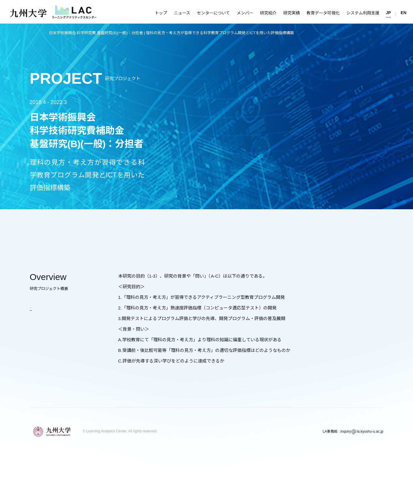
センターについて (213, 13)
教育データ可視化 (323, 13)
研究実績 (291, 13)
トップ (161, 13)
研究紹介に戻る (45, 306)
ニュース (182, 13)
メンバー (245, 13)
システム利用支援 (362, 13)
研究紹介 (268, 13)
